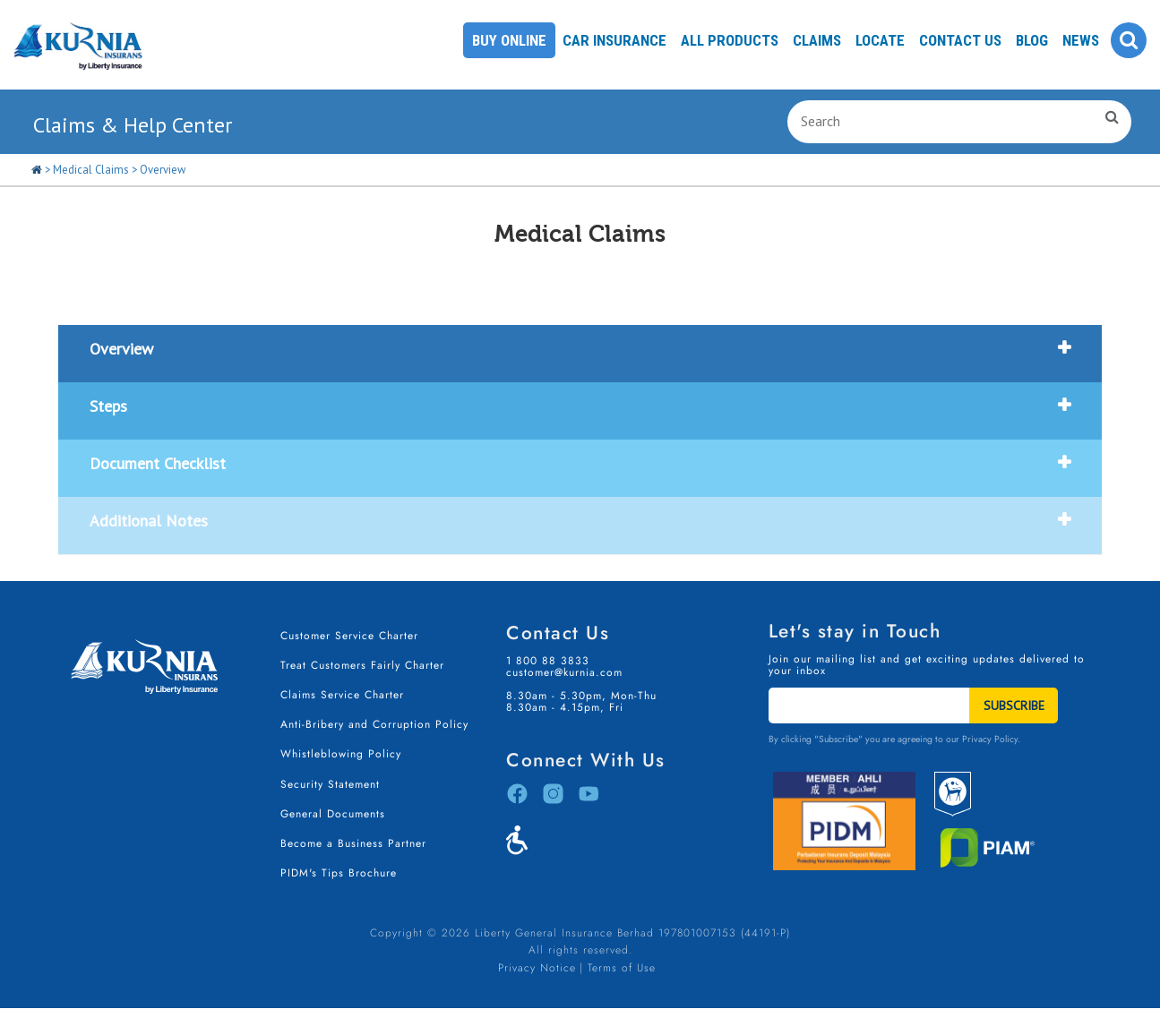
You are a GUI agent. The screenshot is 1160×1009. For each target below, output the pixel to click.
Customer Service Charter (349, 636)
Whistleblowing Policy (340, 754)
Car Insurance (614, 40)
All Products (729, 40)
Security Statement (330, 784)
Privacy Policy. (991, 739)
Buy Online (509, 40)
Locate (880, 40)
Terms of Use (622, 968)
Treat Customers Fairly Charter (362, 665)
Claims (817, 40)
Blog (1032, 40)
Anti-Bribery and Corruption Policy (374, 724)
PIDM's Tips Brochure (338, 873)
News (1080, 40)
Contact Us (960, 40)
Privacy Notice (537, 968)
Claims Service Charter (342, 695)
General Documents (332, 814)
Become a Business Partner (353, 843)
